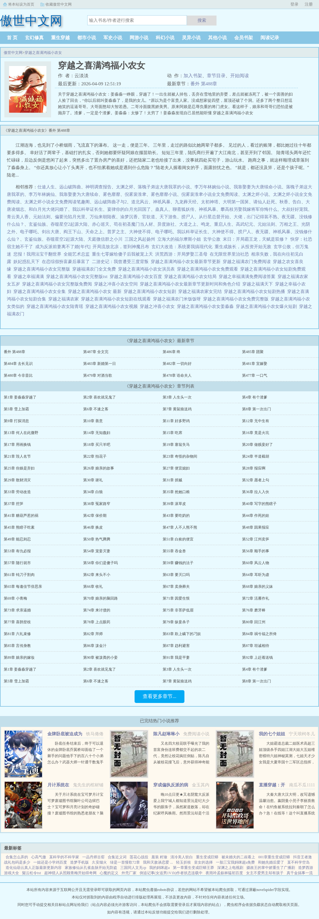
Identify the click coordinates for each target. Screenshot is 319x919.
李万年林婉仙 (42, 194)
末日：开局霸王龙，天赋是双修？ (255, 239)
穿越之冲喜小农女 (158, 306)
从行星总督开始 (214, 216)
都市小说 (86, 37)
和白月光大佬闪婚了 (48, 209)
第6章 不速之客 (95, 409)
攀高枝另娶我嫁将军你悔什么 (249, 209)
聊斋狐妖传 (183, 209)
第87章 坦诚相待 (255, 645)
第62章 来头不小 (96, 575)
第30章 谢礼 (93, 480)
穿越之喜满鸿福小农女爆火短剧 (267, 306)
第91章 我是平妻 (176, 657)
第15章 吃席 (172, 433)
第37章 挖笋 (13, 504)
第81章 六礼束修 (17, 634)
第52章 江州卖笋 (255, 539)
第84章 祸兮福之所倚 (259, 634)
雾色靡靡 (111, 194)
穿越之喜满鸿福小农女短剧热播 (255, 291)
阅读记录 (269, 37)
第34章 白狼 (93, 492)
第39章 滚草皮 (174, 504)
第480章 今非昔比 (18, 375)
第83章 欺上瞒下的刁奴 (182, 634)
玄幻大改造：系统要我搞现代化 (181, 246)
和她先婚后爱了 (271, 862)
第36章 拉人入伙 (255, 492)
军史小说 (112, 37)
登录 (294, 4)
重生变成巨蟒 (207, 857)
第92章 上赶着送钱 (257, 657)
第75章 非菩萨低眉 (178, 610)
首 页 (12, 37)
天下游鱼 (168, 216)
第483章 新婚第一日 (99, 363)
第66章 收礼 (93, 586)
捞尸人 (187, 216)
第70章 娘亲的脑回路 (100, 598)
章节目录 (216, 75)
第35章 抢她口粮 (176, 492)
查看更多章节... (159, 696)
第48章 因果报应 (255, 527)
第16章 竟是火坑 (255, 433)
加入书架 (192, 75)
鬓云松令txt (31, 873)
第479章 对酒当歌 (97, 375)
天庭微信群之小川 (105, 239)
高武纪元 (244, 224)
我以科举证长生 (87, 209)
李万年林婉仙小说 (211, 187)
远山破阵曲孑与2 (110, 202)
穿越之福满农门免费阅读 (248, 261)
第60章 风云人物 (255, 563)
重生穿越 (60, 37)
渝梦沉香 (129, 216)
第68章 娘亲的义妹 (257, 586)
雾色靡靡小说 (164, 194)
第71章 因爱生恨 (176, 598)
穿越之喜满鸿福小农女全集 (40, 291)
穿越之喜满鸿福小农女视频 (112, 306)
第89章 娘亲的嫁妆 (19, 657)
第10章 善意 (93, 421)
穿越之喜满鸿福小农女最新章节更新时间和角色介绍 (191, 284)
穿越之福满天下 (258, 284)
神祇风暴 (161, 202)
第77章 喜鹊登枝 (17, 622)
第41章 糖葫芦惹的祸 (21, 515)
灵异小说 (191, 37)
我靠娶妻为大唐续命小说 (258, 187)
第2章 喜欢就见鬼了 (99, 397)
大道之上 (188, 224)
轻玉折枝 (183, 862)
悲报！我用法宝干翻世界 (37, 254)
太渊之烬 (124, 187)
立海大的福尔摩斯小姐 (179, 239)
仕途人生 (46, 187)
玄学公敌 (212, 239)
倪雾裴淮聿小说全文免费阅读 (209, 194)
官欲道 (148, 216)
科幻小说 (165, 37)
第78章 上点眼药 (96, 622)
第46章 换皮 (93, 527)
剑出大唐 (50, 231)
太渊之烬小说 (255, 194)
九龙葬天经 (186, 202)
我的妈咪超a (159, 867)
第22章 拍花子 (95, 456)
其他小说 (217, 37)
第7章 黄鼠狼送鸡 (177, 409)
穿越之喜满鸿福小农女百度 (137, 276)
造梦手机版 (79, 862)
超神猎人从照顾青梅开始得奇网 (70, 873)
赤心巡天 (100, 224)
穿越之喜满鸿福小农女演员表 (147, 269)
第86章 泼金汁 (95, 645)
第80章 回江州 (253, 622)
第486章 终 (171, 352)
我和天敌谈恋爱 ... (158, 862)
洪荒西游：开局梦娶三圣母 (181, 254)
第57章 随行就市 (17, 563)
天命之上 (94, 231)
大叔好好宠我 (295, 209)
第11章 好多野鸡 (176, 421)
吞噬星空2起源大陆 (69, 224)
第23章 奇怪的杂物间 (180, 456)
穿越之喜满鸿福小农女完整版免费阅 (58, 284)
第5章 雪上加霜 (16, 409)
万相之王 (288, 224)
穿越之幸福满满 (29, 276)
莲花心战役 (139, 857)
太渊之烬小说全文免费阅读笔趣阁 (57, 202)
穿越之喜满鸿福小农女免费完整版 (237, 299)
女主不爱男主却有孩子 (264, 873)
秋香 (283, 202)
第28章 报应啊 (253, 468)
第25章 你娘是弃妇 (19, 468)
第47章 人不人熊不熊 (180, 527)
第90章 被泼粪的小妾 (100, 657)
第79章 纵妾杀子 (176, 622)
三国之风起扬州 (140, 239)
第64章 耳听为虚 (255, 575)
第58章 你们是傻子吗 (100, 563)
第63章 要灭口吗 (176, 575)
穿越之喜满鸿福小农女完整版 (42, 269)
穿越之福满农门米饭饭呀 (178, 299)
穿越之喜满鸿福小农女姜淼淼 (206, 306)
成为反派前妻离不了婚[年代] (62, 246)
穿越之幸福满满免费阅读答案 (248, 276)
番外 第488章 (203, 83)
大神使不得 (140, 231)
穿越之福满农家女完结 (201, 291)
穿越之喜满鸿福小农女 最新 (96, 291)
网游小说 (139, 37)
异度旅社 (166, 224)
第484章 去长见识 (18, 363)
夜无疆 (288, 216)
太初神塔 (209, 202)
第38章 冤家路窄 (96, 504)
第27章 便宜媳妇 (176, 468)
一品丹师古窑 (93, 857)
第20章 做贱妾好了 (257, 444)
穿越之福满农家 (64, 299)
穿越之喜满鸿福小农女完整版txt (78, 276)
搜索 (202, 20)
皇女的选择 (203, 862)
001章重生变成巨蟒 (274, 857)
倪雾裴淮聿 (135, 194)
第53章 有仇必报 (17, 551)
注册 (309, 4)
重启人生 (222, 224)
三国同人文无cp (133, 867)
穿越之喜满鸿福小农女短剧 (151, 291)
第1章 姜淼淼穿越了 (20, 397)
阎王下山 (72, 231)
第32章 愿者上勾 (255, 480)
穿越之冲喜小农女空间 (117, 284)
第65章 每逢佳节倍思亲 (23, 586)
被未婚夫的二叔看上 (238, 857)
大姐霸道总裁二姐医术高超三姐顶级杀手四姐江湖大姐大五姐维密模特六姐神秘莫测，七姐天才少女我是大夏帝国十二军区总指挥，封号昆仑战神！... (287, 756)
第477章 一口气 (254, 375)
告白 (297, 202)
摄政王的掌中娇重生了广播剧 (270, 867)
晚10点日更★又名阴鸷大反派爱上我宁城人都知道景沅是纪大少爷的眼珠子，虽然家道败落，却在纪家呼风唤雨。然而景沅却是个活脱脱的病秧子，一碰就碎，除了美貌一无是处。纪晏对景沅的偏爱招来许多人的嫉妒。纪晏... (181, 813)
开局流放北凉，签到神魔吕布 (121, 246)
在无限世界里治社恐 (229, 254)
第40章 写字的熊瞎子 (259, 504)
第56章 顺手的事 (255, 551)
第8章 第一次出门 (256, 409)
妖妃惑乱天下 (26, 261)
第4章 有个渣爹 (254, 397)
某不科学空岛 (298, 862)
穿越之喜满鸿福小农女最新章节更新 (187, 261)
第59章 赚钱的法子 (178, 563)
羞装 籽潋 (159, 857)
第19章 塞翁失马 (176, 444)
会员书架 (243, 37)
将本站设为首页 (21, 4)
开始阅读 (239, 75)
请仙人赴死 (264, 202)
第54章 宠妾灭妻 (96, 551)
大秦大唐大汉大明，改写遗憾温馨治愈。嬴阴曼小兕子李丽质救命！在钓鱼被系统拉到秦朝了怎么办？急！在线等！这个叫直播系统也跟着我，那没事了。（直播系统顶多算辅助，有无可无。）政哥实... (287, 813)
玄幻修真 (34, 37)
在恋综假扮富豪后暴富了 (66, 261)
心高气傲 (38, 857)
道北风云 (140, 202)
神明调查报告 (98, 187)
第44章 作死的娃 (255, 515)
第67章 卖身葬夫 (176, 586)
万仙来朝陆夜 (103, 216)
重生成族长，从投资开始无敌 (243, 246)
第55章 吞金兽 (174, 551)
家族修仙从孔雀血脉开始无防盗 (91, 867)
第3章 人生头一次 (177, 397)
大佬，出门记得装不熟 (255, 216)
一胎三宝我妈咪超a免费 (235, 862)
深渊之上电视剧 (230, 867)
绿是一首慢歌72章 (125, 862)
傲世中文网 (13, 52)
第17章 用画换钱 (17, 444)
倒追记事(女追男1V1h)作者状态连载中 (171, 873)
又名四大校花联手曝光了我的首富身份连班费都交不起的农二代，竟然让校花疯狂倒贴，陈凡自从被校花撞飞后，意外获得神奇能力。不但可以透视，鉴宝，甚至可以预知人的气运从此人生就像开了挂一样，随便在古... (181, 762)
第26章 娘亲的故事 (98, 468)
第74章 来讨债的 (96, 610)
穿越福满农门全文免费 (95, 269)
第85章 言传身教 (17, 645)
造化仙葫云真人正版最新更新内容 (34, 867)
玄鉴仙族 (37, 224)
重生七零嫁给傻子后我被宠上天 (122, 254)
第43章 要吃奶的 (176, 515)
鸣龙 (205, 224)
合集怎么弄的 (17, 857)
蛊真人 (161, 209)
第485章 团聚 (253, 352)
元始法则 (41, 216)
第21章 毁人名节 (17, 456)
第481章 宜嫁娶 (254, 363)
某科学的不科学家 (64, 857)
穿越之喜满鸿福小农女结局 (191, 276)
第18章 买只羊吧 (96, 444)
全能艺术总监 (77, 254)
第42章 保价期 (95, 515)
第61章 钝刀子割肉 (19, 575)
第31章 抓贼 (172, 480)
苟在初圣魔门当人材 (133, 224)
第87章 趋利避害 (176, 645)
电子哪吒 (28, 231)
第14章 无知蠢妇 (96, 433)
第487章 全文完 (95, 352)
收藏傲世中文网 (58, 4)
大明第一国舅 (236, 202)
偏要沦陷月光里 (70, 216)
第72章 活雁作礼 (255, 598)
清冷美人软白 (181, 857)
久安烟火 (99, 862)
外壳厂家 (128, 873)
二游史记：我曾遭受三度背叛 (120, 261)
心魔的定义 (109, 873)
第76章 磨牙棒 (253, 610)
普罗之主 (116, 231)
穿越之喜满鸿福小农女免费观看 (208, 269)
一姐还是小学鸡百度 (50, 862)
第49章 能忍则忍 (17, 539)
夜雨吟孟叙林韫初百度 (224, 873)
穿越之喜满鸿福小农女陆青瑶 (55, 306)
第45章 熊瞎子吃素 (19, 527)
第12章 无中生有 (255, 421)
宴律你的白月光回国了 (129, 209)
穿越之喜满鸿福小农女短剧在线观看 (117, 299)
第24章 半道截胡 (255, 456)
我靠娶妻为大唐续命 (78, 194)
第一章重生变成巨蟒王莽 (193, 867)
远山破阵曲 (70, 187)
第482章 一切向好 (177, 363)
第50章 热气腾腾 (96, 539)
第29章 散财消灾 (17, 480)
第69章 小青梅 (15, 598)
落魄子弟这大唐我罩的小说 (164, 187)
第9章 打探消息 (16, 421)
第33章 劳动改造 (17, 492)
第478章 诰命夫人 (177, 375)
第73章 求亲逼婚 (17, 610)
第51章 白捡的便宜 (178, 539)
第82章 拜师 (93, 634)
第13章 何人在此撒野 (21, 433)
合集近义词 (117, 857)
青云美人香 (18, 216)
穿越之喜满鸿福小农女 (43, 52)
